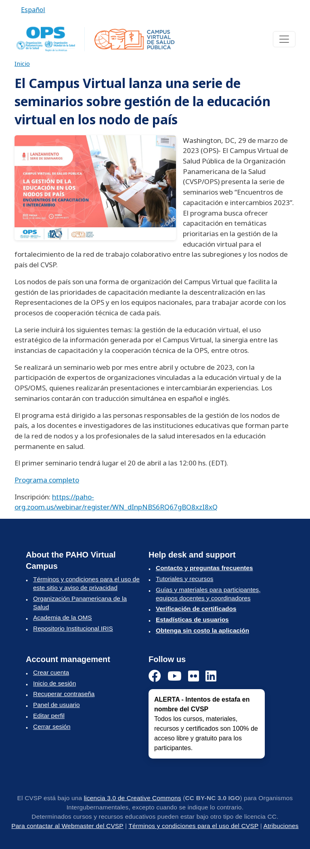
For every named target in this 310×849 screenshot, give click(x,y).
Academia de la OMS (62, 617)
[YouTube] (175, 676)
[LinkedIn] (210, 676)
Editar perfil (49, 715)
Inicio (22, 63)
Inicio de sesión (54, 683)
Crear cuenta (51, 672)
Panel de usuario (56, 704)
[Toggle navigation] (284, 39)
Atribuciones (281, 825)
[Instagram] (193, 676)
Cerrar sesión (51, 726)
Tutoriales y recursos (184, 578)
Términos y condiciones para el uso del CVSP (193, 825)
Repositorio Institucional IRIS (73, 628)
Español (33, 9)
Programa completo (47, 479)
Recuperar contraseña (63, 693)
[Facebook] (155, 676)
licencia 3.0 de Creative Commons (132, 797)
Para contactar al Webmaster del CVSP (67, 825)
